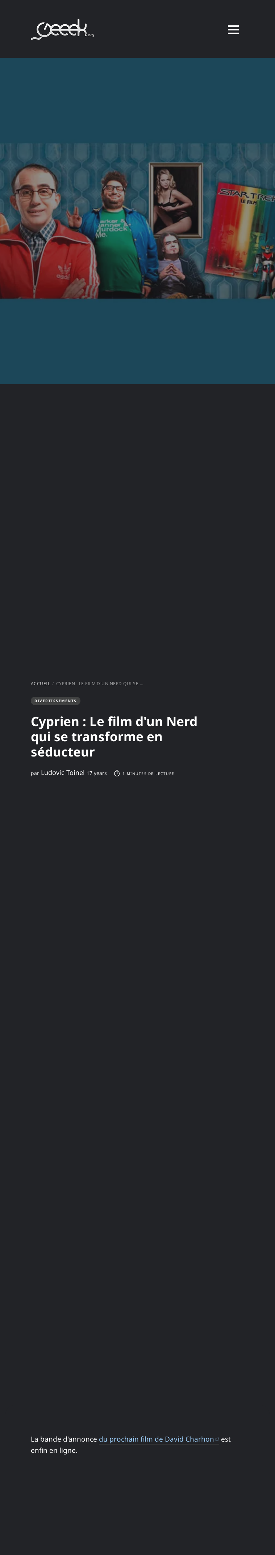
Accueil (40, 683)
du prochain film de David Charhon (159, 1439)
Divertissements (54, 700)
